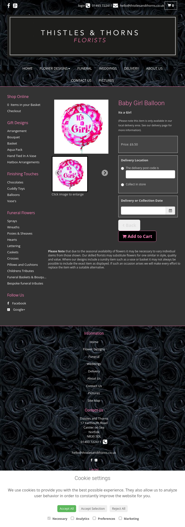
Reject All (118, 508)
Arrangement (16, 131)
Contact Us (81, 80)
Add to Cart (137, 236)
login (81, 5)
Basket (12, 143)
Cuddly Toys (16, 188)
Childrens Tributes (20, 271)
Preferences (104, 519)
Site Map (94, 400)
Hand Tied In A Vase (21, 156)
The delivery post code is (148, 172)
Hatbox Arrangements (23, 162)
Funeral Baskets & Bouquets (27, 277)
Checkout (14, 111)
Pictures (106, 80)
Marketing (129, 519)
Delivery (131, 68)
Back (129, 225)
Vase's (11, 201)
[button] (70, 174)
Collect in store (133, 184)
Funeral (84, 68)
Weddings (108, 68)
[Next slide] (105, 173)
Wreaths (13, 227)
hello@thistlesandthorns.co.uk (94, 452)
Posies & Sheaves (19, 233)
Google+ (16, 309)
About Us (154, 68)
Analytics (80, 519)
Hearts (12, 239)
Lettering (13, 246)
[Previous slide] (58, 173)
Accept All (67, 508)
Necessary (57, 519)
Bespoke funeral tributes (25, 283)
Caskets (13, 252)
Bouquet (13, 137)
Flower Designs (55, 68)
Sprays (12, 221)
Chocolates (15, 182)
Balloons (13, 195)
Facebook (16, 303)
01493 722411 (94, 442)
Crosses (13, 258)
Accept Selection (93, 508)
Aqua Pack (14, 149)
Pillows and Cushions (22, 264)
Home (27, 68)
